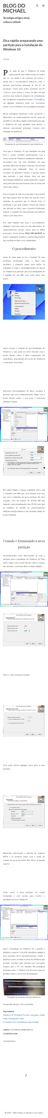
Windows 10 (27, 1030)
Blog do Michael (14, 8)
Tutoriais (15, 1030)
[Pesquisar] (37, 4)
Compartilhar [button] (10, 1034)
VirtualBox (39, 99)
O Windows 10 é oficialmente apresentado (21, 1022)
